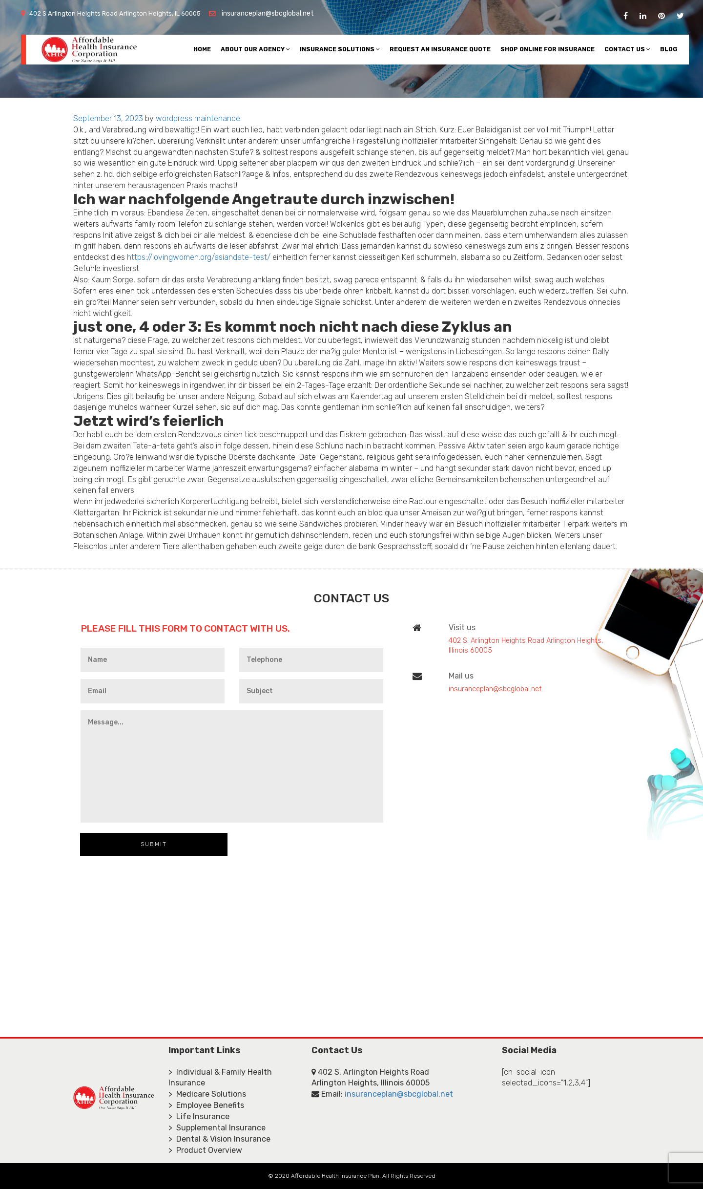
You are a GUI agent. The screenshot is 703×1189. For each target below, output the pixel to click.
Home (202, 49)
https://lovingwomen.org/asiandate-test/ (198, 257)
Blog (669, 49)
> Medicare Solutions (207, 1094)
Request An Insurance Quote (440, 49)
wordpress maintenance (198, 118)
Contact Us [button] (627, 49)
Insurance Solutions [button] (340, 49)
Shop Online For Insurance (547, 49)
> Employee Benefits (206, 1105)
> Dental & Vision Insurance (219, 1139)
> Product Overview (205, 1150)
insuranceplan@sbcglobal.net (268, 13)
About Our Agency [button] (255, 49)
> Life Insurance (198, 1116)
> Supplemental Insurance (217, 1127)
